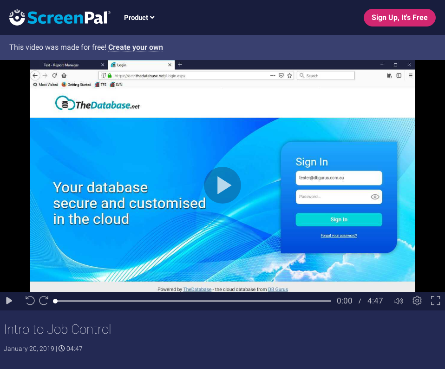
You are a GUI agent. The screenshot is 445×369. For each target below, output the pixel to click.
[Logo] (55, 17)
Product (139, 17)
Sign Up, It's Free (400, 17)
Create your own (135, 47)
